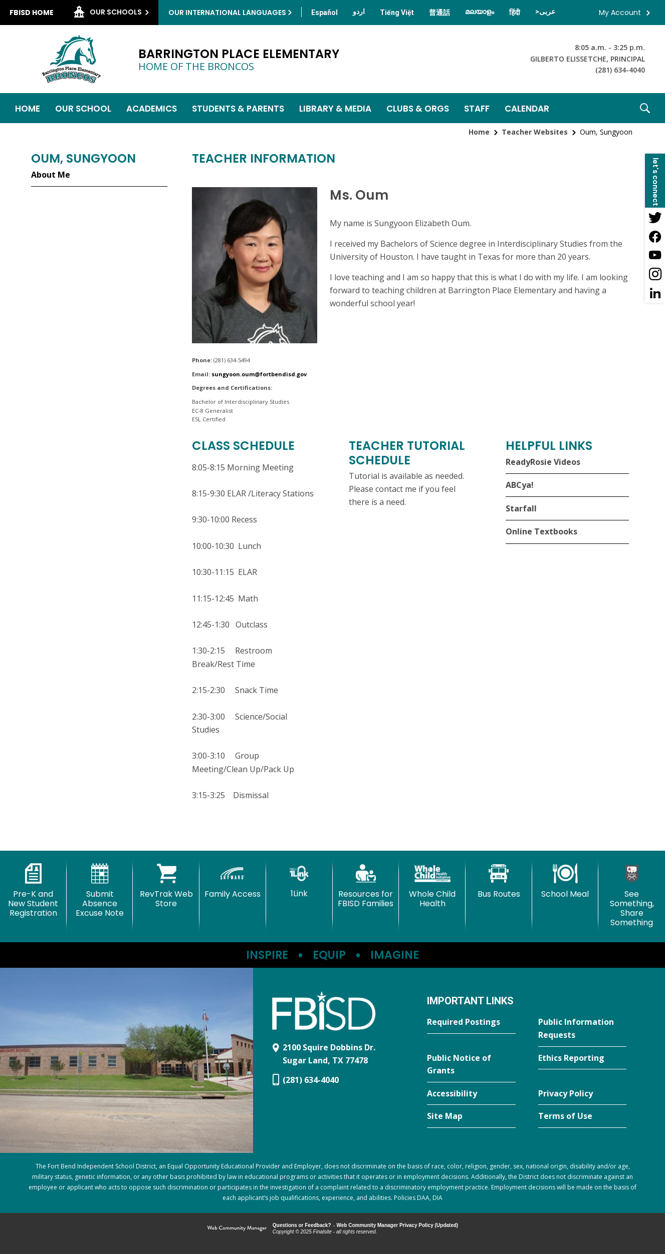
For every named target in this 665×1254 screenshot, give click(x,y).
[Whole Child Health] (432, 886)
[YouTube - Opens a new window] (655, 255)
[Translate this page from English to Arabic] (545, 11)
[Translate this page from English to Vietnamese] (397, 12)
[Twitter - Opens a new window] (655, 217)
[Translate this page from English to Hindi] (514, 12)
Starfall (521, 508)
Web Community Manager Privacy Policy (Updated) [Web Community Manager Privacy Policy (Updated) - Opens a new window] (398, 1225)
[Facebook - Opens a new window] (655, 236)
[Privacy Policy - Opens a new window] (582, 1093)
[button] (645, 108)
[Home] (28, 108)
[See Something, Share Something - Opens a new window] (631, 895)
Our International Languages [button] (227, 13)
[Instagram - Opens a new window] (655, 274)
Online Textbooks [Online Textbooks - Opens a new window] (541, 531)
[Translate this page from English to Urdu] (359, 11)
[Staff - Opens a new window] (477, 108)
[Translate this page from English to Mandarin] (439, 12)
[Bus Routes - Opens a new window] (499, 881)
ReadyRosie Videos (543, 461)
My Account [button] (620, 13)
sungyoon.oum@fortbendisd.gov (259, 374)
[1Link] (299, 881)
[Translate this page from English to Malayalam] (479, 11)
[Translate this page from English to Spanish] (324, 12)
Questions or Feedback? (302, 1225)
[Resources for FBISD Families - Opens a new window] (366, 886)
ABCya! (520, 484)
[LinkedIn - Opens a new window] (655, 293)
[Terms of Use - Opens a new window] (582, 1116)
